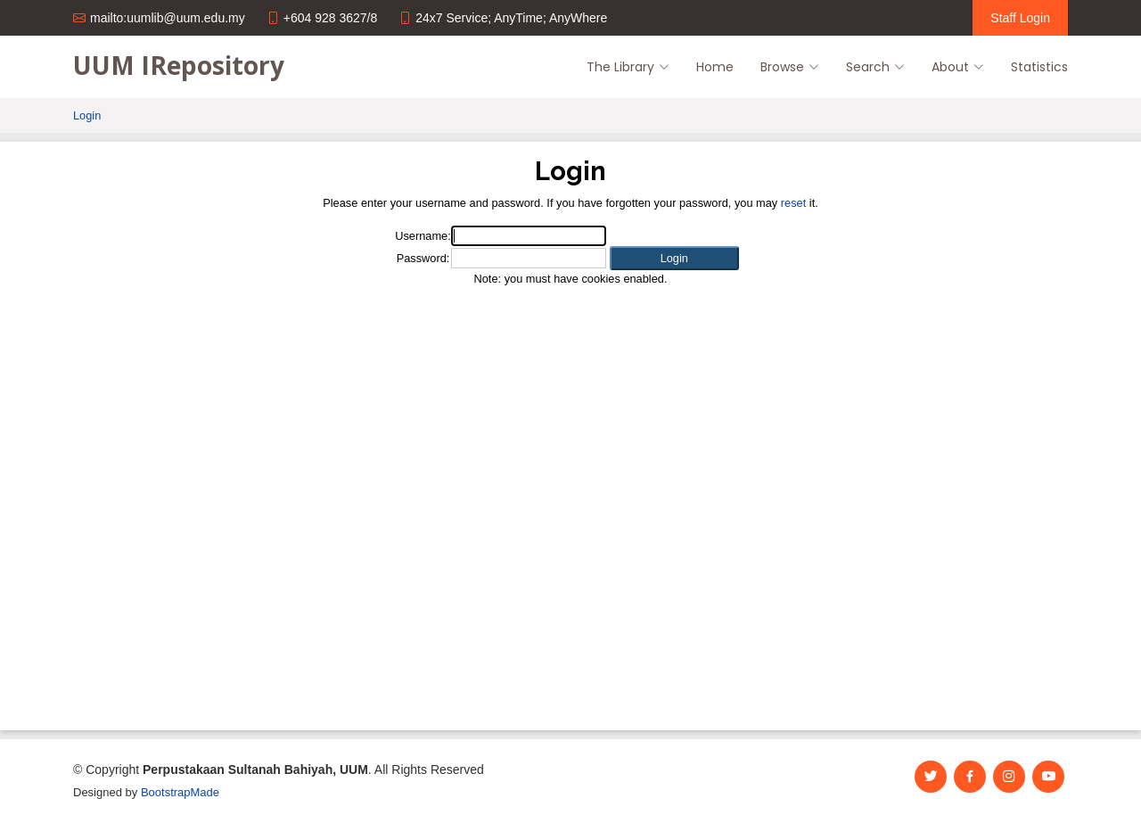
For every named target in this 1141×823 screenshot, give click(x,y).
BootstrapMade (180, 792)
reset (793, 203)
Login (87, 115)
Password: (423, 258)
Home (715, 67)
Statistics (1039, 67)
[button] (674, 258)
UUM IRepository (178, 65)
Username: (423, 236)
